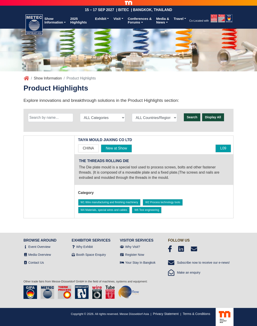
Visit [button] (116, 19)
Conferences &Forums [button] (140, 20)
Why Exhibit (84, 247)
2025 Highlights (78, 20)
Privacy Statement (166, 314)
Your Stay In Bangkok (140, 262)
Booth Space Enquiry (91, 254)
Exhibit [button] (100, 19)
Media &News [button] (162, 20)
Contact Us (36, 262)
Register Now (134, 254)
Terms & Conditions (196, 314)
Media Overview (39, 254)
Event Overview (39, 247)
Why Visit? (132, 247)
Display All (213, 117)
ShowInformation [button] (53, 20)
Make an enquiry (184, 272)
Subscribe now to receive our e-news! (199, 262)
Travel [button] (178, 19)
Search (192, 117)
